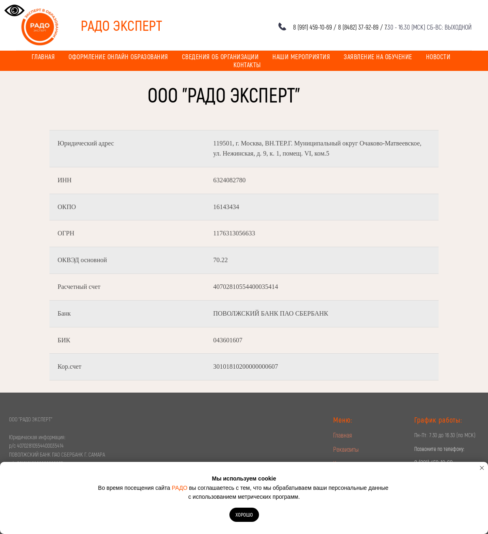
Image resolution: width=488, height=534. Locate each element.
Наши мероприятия (301, 56)
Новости (438, 56)
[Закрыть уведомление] (482, 468)
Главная (43, 56)
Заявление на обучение (378, 56)
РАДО (180, 488)
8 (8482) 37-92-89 (358, 27)
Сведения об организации (220, 56)
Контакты (247, 64)
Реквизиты (346, 449)
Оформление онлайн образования (118, 56)
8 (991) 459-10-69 (312, 27)
